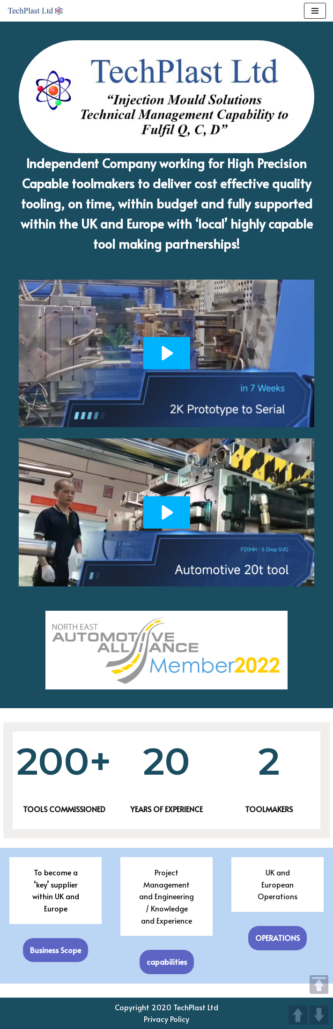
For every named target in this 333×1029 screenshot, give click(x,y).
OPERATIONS (277, 938)
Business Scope (55, 950)
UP (298, 1015)
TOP (319, 984)
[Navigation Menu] (315, 11)
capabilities (167, 961)
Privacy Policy (166, 1019)
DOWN (319, 1015)
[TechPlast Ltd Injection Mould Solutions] (35, 11)
